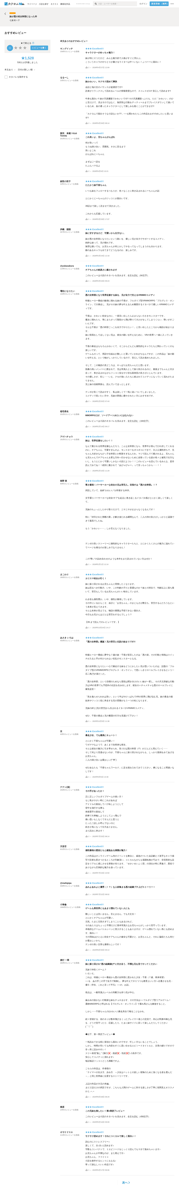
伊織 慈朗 (65, 229)
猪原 (62, 1107)
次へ (126, 1182)
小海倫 (63, 904)
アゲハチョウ (66, 436)
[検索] (95, 3)
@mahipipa (65, 883)
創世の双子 (65, 181)
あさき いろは (66, 638)
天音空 (63, 846)
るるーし (64, 77)
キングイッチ (66, 48)
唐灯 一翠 (64, 960)
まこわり (64, 574)
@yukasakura (67, 266)
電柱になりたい (67, 291)
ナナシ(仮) (65, 787)
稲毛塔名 (64, 411)
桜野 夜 (63, 481)
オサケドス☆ (66, 1132)
